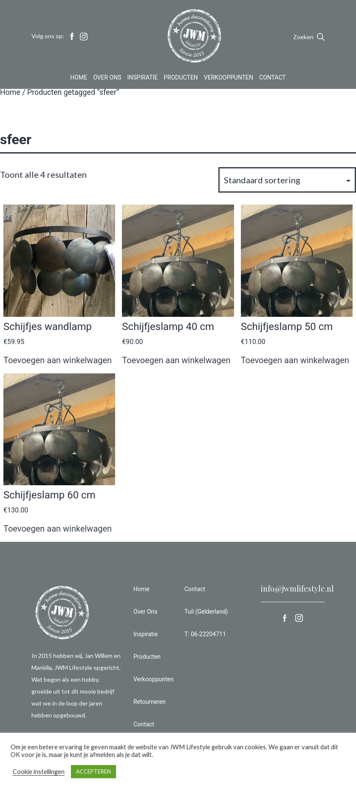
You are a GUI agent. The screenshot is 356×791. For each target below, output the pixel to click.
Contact (272, 78)
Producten (181, 78)
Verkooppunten (228, 78)
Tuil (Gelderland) (206, 611)
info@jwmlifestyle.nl (297, 588)
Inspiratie (142, 78)
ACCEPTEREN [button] (93, 771)
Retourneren (149, 701)
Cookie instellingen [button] (39, 771)
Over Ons (107, 78)
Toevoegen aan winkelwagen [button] (57, 360)
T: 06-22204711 (205, 634)
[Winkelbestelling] (287, 180)
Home (78, 78)
